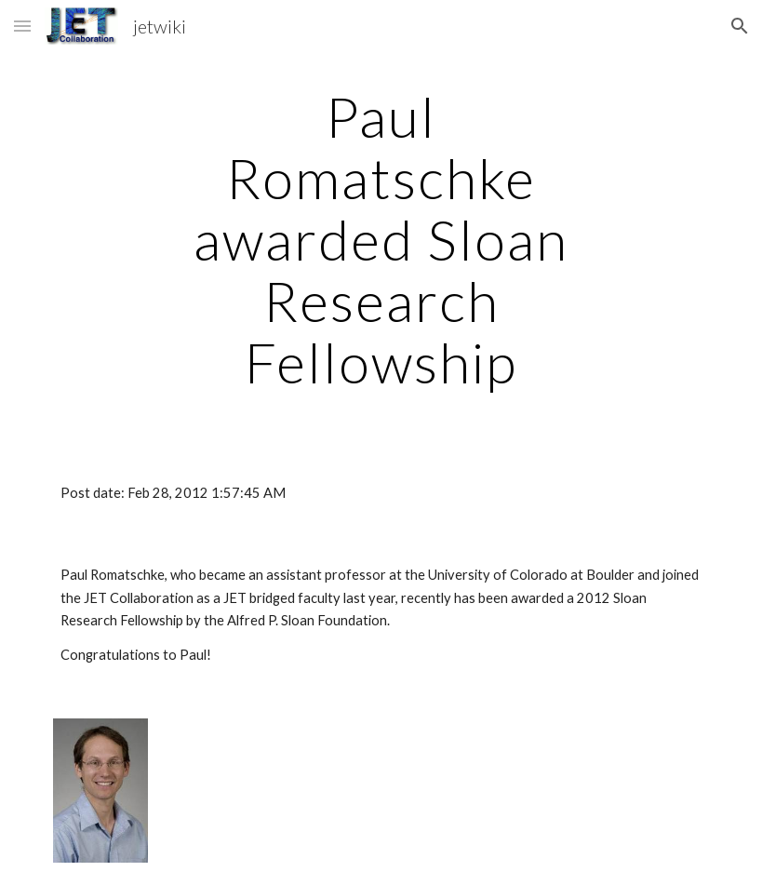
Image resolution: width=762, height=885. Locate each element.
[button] (22, 25)
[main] (381, 239)
